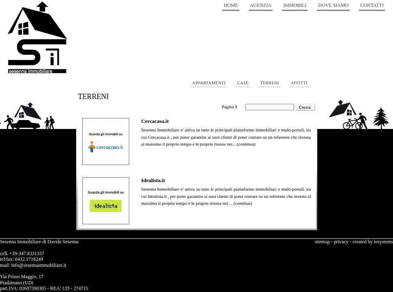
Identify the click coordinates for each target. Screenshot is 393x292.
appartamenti (208, 82)
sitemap (322, 242)
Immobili (294, 5)
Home (231, 5)
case (242, 82)
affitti (299, 82)
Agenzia (260, 5)
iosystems (383, 242)
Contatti (372, 5)
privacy (341, 242)
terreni (269, 82)
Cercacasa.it (155, 121)
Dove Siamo (333, 5)
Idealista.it (153, 180)
